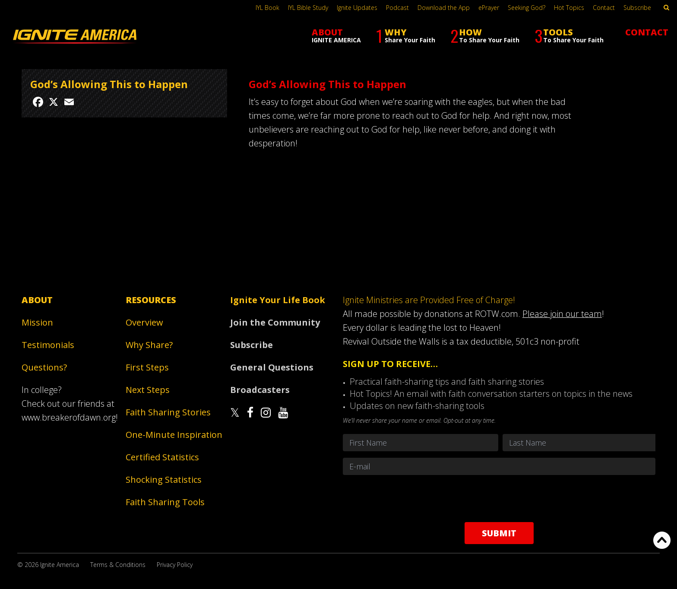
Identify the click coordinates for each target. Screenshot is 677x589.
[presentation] (499, 498)
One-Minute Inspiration (174, 434)
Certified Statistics (162, 457)
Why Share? (149, 345)
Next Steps (148, 390)
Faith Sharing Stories (168, 412)
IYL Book (267, 7)
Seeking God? (526, 7)
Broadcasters (260, 390)
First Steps (147, 367)
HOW (484, 36)
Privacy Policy (175, 564)
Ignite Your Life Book (277, 300)
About (37, 300)
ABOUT (336, 35)
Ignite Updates (357, 7)
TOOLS (569, 36)
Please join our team (562, 314)
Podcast (397, 7)
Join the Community (275, 322)
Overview (144, 322)
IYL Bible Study (308, 7)
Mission (37, 322)
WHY (405, 36)
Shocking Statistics (164, 479)
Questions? (44, 367)
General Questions (271, 367)
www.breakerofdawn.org (69, 417)
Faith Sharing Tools (165, 502)
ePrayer (488, 7)
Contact (604, 7)
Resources (151, 300)
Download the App (444, 7)
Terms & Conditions (118, 564)
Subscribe (637, 7)
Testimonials (48, 345)
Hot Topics (569, 7)
